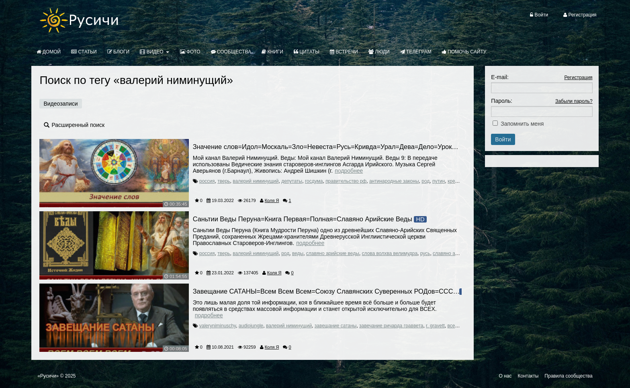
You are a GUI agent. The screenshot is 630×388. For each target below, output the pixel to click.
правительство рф (345, 181)
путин (438, 181)
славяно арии (448, 253)
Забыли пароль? (574, 101)
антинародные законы (394, 181)
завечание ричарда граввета (391, 326)
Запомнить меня (522, 123)
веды (297, 253)
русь (425, 253)
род (425, 181)
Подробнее (349, 170)
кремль (456, 181)
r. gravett (435, 326)
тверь (223, 181)
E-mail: (500, 77)
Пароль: (501, 101)
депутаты (291, 181)
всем (452, 326)
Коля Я (272, 200)
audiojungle (251, 326)
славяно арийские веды (332, 253)
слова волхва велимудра (390, 253)
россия (207, 181)
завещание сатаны (336, 326)
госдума (314, 181)
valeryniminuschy (217, 326)
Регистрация (578, 77)
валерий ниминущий (255, 181)
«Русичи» (48, 376)
